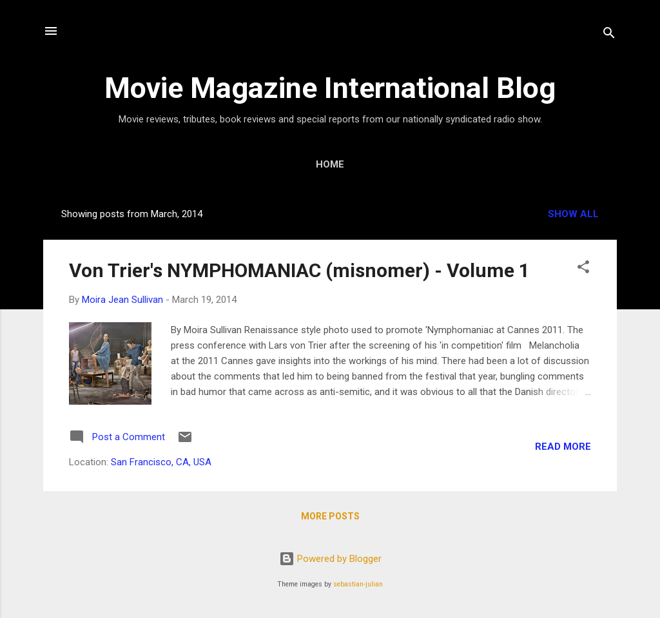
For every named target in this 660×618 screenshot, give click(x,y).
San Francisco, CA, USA (161, 462)
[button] (583, 269)
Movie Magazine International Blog (330, 88)
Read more (563, 446)
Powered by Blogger (330, 559)
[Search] (609, 35)
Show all (573, 214)
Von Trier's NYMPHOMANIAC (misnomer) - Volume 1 (299, 270)
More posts (330, 516)
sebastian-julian (358, 584)
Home (330, 164)
